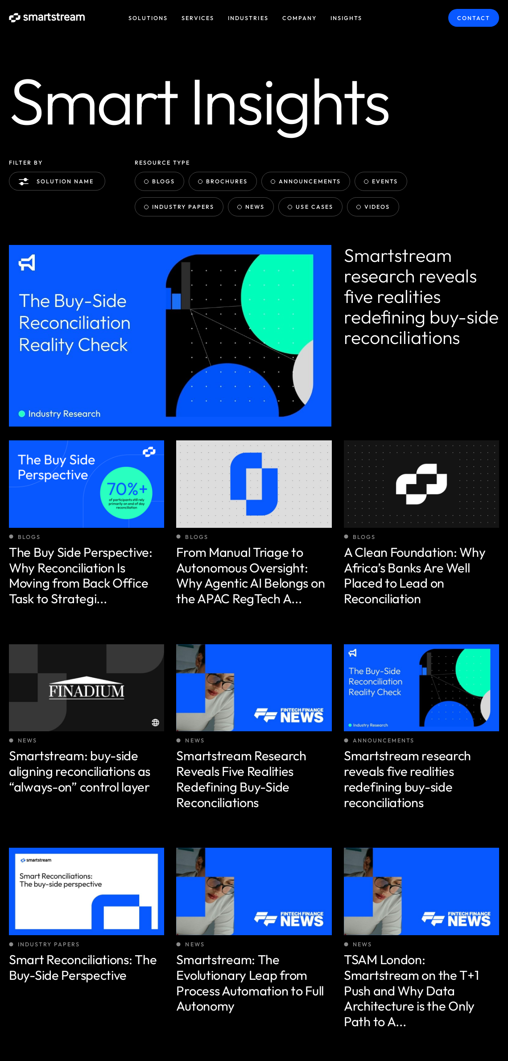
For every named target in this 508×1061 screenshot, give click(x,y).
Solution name (58, 181)
